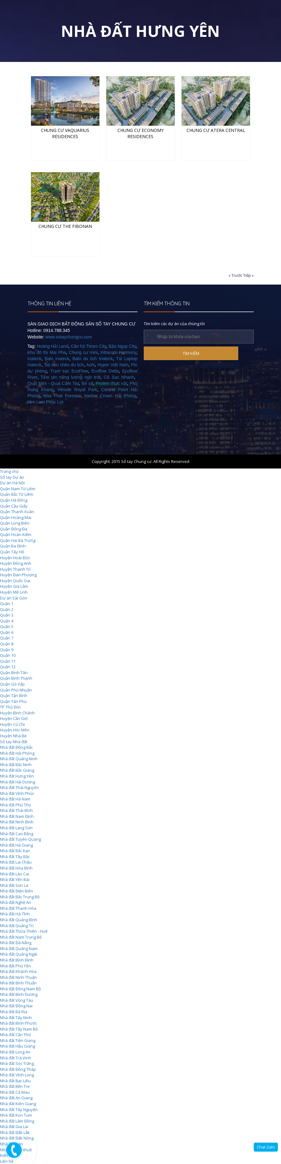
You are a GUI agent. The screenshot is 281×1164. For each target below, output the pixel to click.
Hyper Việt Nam (113, 364)
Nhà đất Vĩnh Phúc (17, 793)
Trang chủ (9, 471)
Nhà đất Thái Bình (16, 810)
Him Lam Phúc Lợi (46, 401)
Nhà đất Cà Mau (15, 1092)
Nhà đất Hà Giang (16, 845)
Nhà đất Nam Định (17, 816)
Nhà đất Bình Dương (18, 994)
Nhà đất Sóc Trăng (17, 1063)
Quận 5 (6, 626)
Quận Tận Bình (13, 695)
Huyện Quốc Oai (15, 580)
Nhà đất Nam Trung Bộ (21, 937)
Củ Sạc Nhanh (119, 377)
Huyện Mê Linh (14, 592)
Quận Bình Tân (14, 672)
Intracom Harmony (118, 352)
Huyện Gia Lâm (14, 586)
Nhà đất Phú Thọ (15, 805)
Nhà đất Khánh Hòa (18, 971)
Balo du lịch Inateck (92, 358)
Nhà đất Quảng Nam (18, 948)
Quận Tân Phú (13, 701)
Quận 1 (6, 603)
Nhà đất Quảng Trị (16, 925)
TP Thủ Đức (10, 707)
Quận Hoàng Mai (15, 517)
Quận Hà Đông (13, 500)
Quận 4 (6, 621)
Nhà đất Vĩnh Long (17, 1075)
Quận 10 (7, 655)
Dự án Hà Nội (12, 483)
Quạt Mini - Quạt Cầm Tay (53, 383)
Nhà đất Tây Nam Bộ (19, 1029)
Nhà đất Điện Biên (16, 891)
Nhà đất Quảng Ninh (18, 758)
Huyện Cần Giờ (14, 718)
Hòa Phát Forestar (62, 395)
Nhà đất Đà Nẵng (15, 942)
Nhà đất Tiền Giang (17, 1040)
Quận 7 (6, 638)
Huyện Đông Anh (15, 563)
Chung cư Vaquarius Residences (65, 133)
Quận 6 (6, 632)
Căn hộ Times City (88, 346)
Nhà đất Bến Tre (15, 1086)
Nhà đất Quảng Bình (18, 919)
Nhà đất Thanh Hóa (18, 908)
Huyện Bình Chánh (17, 713)
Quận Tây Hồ (12, 552)
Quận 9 (6, 649)
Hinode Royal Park (77, 389)
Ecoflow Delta (105, 370)
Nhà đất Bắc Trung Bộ (20, 897)
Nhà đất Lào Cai (14, 874)
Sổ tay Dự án (12, 477)
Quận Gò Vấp (12, 684)
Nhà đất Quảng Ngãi (18, 954)
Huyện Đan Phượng (18, 575)
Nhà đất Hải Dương (17, 782)
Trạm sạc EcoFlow (69, 370)
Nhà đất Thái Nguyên (19, 787)
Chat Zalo (266, 1147)
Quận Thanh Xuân (17, 511)
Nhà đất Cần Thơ (15, 1034)
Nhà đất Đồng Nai (16, 1006)
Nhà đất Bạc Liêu (15, 1080)
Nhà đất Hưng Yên (17, 776)
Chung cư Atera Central (216, 130)
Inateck (35, 358)
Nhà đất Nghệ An (15, 902)
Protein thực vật (111, 383)
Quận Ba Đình (13, 546)
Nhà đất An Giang (16, 1098)
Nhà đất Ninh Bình (16, 822)
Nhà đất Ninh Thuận (18, 977)
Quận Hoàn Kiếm (15, 534)
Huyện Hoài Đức (15, 557)
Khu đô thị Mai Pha (47, 352)
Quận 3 (6, 615)
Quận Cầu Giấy (14, 506)
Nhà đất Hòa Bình (16, 868)
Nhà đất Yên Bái (14, 879)
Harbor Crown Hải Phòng (110, 395)
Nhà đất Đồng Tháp (18, 1069)
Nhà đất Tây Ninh (16, 1017)
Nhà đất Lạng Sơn (16, 827)
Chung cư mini (83, 352)
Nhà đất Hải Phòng (17, 753)
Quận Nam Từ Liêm (17, 488)
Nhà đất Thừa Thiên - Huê (24, 931)
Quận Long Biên (14, 523)
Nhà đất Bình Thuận (18, 983)
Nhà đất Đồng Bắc (16, 747)
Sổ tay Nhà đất (13, 741)
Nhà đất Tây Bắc (15, 856)
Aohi (90, 364)
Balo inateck (57, 358)
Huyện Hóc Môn (14, 730)
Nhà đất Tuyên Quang (20, 839)
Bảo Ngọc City (122, 346)
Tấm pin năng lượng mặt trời (70, 377)
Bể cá (87, 383)
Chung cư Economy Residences (140, 133)
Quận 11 (7, 661)
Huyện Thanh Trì (15, 569)
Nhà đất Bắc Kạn (15, 850)
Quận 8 (6, 644)
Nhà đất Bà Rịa (13, 1011)
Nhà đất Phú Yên (15, 966)
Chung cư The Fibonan (65, 226)
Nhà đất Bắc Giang (17, 770)
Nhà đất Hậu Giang (17, 1046)
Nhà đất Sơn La (14, 885)
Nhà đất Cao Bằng (16, 833)
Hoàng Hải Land (52, 346)
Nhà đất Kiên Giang (18, 1103)
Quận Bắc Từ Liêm (16, 494)
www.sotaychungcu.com (69, 336)
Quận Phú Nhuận (16, 690)
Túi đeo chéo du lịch (64, 364)
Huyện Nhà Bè (13, 736)
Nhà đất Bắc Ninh (16, 764)
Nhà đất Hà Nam (15, 799)
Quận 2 (6, 609)
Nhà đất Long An (15, 1052)
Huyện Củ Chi (12, 724)
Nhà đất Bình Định (16, 960)
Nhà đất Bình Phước (18, 1023)
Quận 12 (7, 666)
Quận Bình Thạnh (16, 678)
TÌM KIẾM (191, 353)
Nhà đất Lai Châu (16, 862)
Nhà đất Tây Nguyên (19, 1109)
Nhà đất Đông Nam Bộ (20, 989)
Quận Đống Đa (13, 529)
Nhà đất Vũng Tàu (16, 1000)
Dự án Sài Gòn (13, 598)
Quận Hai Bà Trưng (17, 540)
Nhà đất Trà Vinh (15, 1058)
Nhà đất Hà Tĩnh (15, 914)
